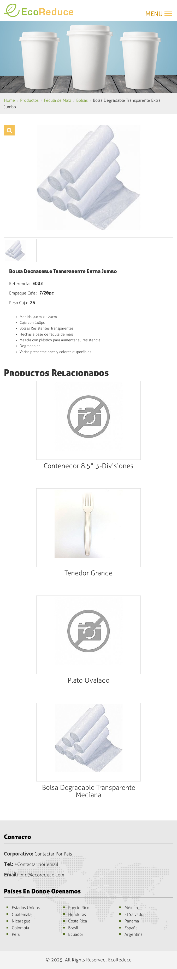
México (131, 907)
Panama (132, 921)
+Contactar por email (36, 864)
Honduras (77, 914)
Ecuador (75, 934)
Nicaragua (21, 921)
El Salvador (135, 914)
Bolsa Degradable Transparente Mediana (88, 791)
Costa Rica (77, 921)
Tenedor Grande (88, 573)
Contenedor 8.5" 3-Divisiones (88, 466)
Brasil (73, 927)
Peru (16, 934)
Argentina (134, 934)
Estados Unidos (26, 907)
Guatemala (21, 914)
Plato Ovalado (89, 680)
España (131, 927)
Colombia (20, 927)
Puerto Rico (78, 907)
